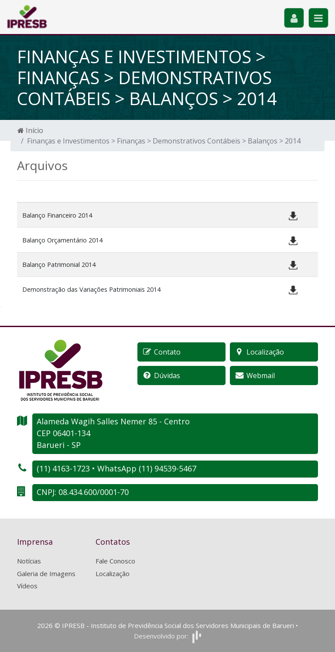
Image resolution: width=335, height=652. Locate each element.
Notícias (29, 560)
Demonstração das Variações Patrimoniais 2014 (91, 289)
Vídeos (27, 585)
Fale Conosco (115, 560)
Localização (113, 573)
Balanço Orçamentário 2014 (62, 240)
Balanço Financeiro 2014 (57, 215)
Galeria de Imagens (46, 573)
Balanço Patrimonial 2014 (59, 264)
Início (30, 130)
